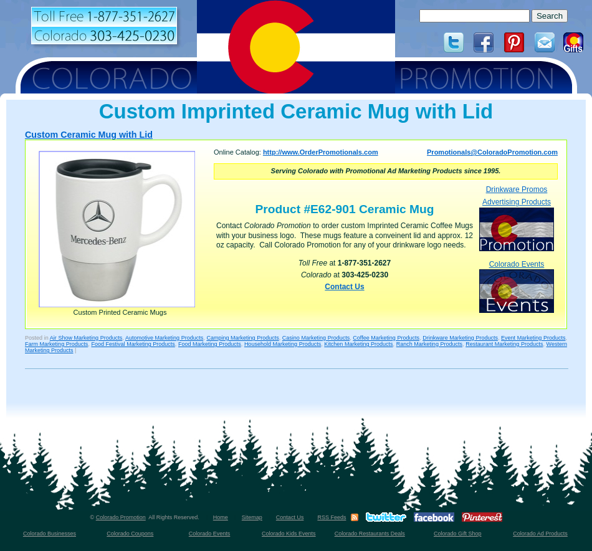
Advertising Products (516, 224)
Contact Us (344, 286)
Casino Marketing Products (316, 338)
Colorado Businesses (49, 533)
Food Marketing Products (209, 344)
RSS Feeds (331, 517)
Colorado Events (516, 286)
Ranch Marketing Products (429, 344)
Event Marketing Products (533, 338)
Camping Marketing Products (242, 338)
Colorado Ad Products (540, 533)
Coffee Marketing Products (386, 338)
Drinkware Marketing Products (460, 338)
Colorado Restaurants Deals (370, 533)
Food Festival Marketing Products (132, 344)
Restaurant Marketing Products (504, 344)
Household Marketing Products (282, 344)
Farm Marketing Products (56, 344)
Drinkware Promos (517, 189)
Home (220, 517)
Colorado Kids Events (289, 533)
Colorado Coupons (130, 533)
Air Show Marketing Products (86, 338)
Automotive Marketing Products (164, 338)
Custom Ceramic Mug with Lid (89, 135)
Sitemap (252, 517)
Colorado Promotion (121, 517)
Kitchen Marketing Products (358, 344)
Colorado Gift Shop (458, 533)
